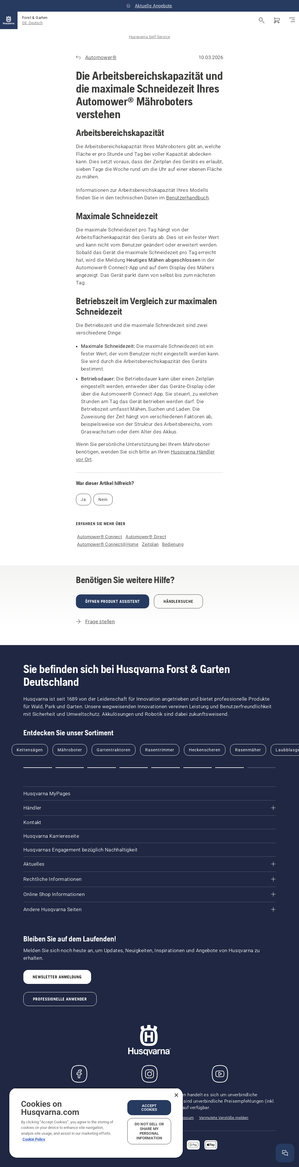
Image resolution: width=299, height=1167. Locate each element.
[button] (37, 768)
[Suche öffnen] (262, 20)
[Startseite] (9, 20)
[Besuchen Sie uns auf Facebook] (79, 1074)
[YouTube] (220, 1074)
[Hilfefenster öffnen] (285, 1153)
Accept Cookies (149, 1108)
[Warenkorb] (277, 20)
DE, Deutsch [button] (32, 23)
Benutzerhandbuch (187, 198)
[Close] (176, 1095)
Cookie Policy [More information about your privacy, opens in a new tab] (33, 1139)
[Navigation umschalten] (292, 20)
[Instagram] (149, 1074)
